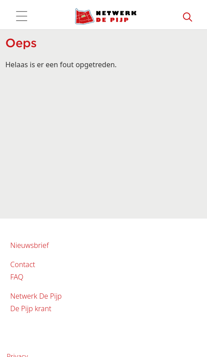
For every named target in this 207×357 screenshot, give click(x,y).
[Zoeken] (187, 16)
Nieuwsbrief (29, 245)
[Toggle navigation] (21, 16)
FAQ (16, 277)
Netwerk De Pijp (36, 296)
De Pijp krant (30, 308)
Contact (22, 264)
